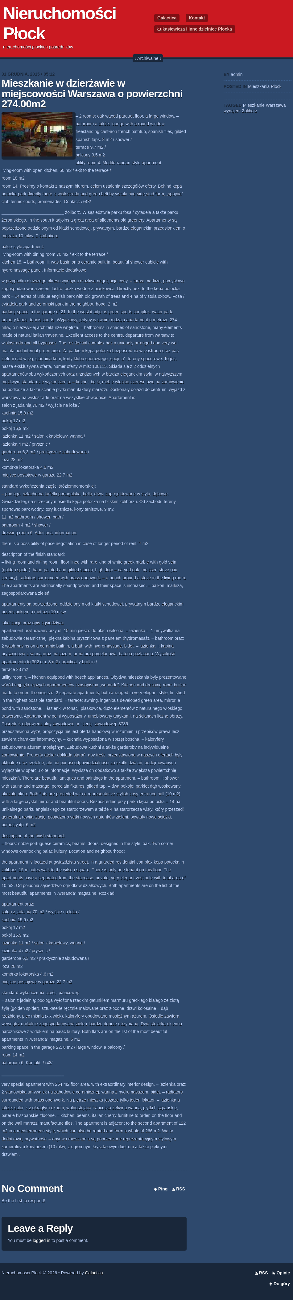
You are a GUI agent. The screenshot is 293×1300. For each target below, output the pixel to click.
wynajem (232, 110)
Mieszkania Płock (264, 86)
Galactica (166, 17)
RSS (180, 1188)
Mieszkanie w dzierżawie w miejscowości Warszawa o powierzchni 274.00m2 (92, 93)
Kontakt (197, 17)
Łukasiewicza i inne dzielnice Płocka (194, 29)
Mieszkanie (254, 105)
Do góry (282, 1283)
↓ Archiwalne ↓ (148, 58)
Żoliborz (249, 110)
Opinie (283, 1272)
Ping (162, 1188)
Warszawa (276, 105)
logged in (41, 1240)
